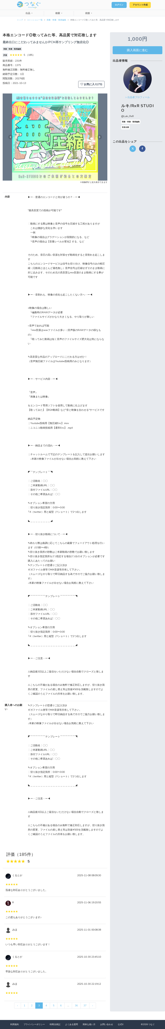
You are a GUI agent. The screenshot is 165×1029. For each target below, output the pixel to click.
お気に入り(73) (91, 84)
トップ (20, 20)
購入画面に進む (137, 50)
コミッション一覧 (35, 20)
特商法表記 (55, 1024)
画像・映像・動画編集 (56, 20)
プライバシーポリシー (34, 1024)
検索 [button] (58, 13)
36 (76, 1005)
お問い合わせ (106, 1024)
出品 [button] (28, 13)
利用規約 (14, 1024)
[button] (10, 137)
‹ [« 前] (17, 1005)
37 (85, 1005)
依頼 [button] (87, 13)
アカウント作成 (138, 5)
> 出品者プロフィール (137, 97)
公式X (120, 1024)
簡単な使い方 (89, 1024)
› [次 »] (92, 1005)
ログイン (114, 5)
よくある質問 (71, 1024)
